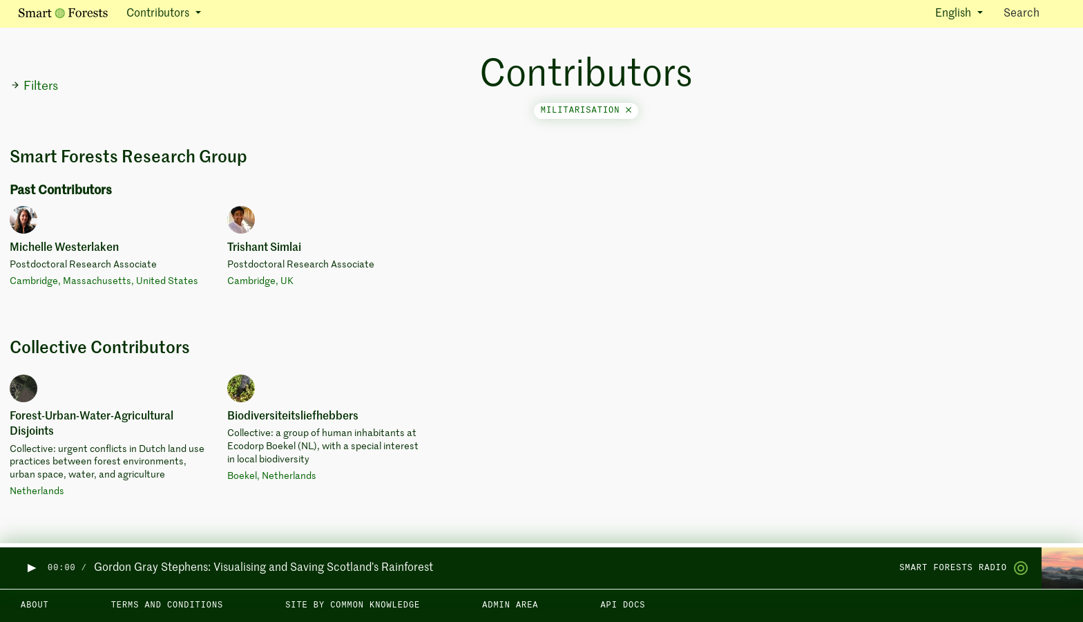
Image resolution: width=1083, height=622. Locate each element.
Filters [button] (34, 86)
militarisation (586, 110)
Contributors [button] (159, 13)
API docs (622, 605)
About (35, 605)
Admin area (510, 605)
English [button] (954, 13)
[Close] (628, 110)
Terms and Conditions (167, 605)
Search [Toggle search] (1034, 12)
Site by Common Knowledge (352, 605)
